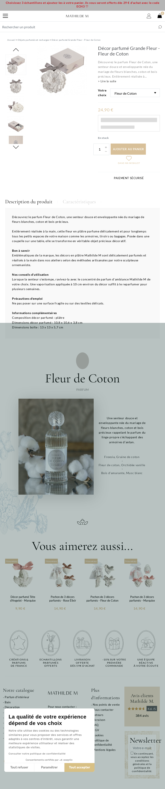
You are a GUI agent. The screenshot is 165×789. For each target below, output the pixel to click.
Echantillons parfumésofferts (51, 662)
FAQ (96, 725)
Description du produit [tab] (28, 202)
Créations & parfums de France (18, 662)
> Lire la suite (107, 81)
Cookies (98, 735)
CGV (96, 730)
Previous (16, 49)
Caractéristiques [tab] (79, 202)
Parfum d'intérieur (17, 697)
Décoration (12, 707)
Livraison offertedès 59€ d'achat (82, 662)
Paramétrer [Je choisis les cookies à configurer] (29, 767)
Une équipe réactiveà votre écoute (146, 662)
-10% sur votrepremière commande (114, 662)
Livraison (99, 720)
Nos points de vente (106, 704)
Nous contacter (103, 709)
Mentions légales (104, 750)
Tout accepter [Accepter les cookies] (59, 767)
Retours (98, 715)
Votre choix (102, 92)
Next (16, 147)
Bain (8, 702)
